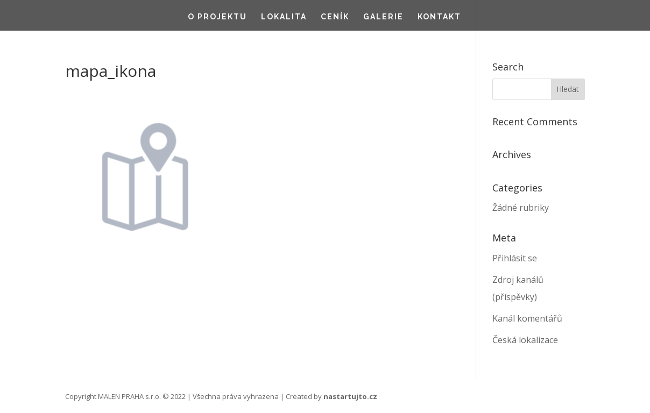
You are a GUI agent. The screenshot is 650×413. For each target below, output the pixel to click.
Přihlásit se (514, 258)
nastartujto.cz (350, 396)
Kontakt (439, 17)
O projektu (217, 17)
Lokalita (284, 17)
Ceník (335, 17)
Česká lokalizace (525, 340)
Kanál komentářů (527, 318)
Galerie (383, 17)
